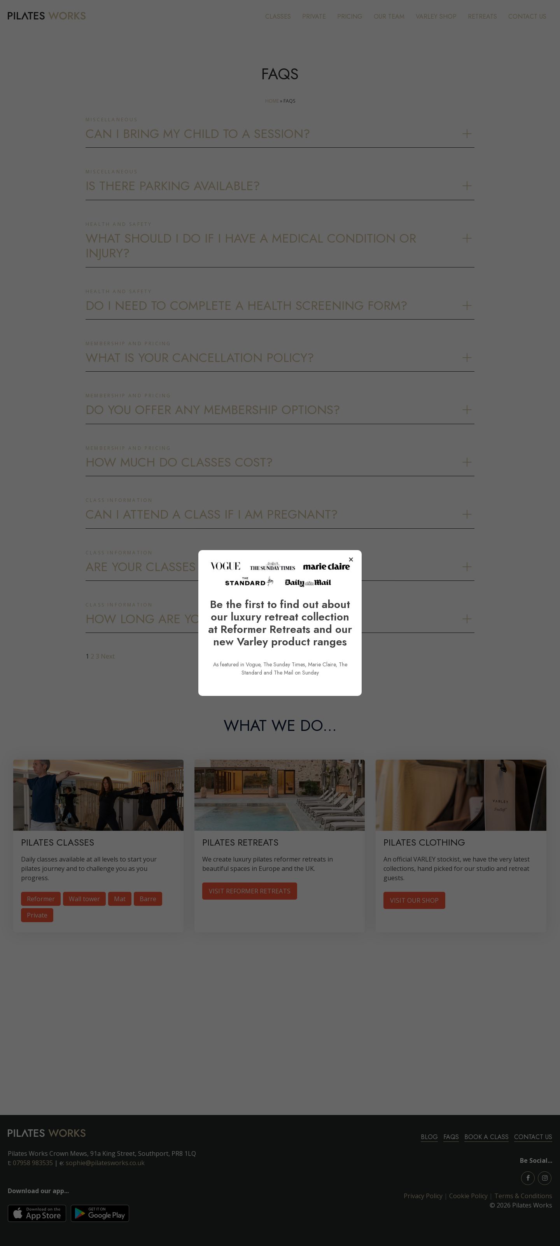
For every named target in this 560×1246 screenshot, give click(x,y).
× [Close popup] (351, 559)
